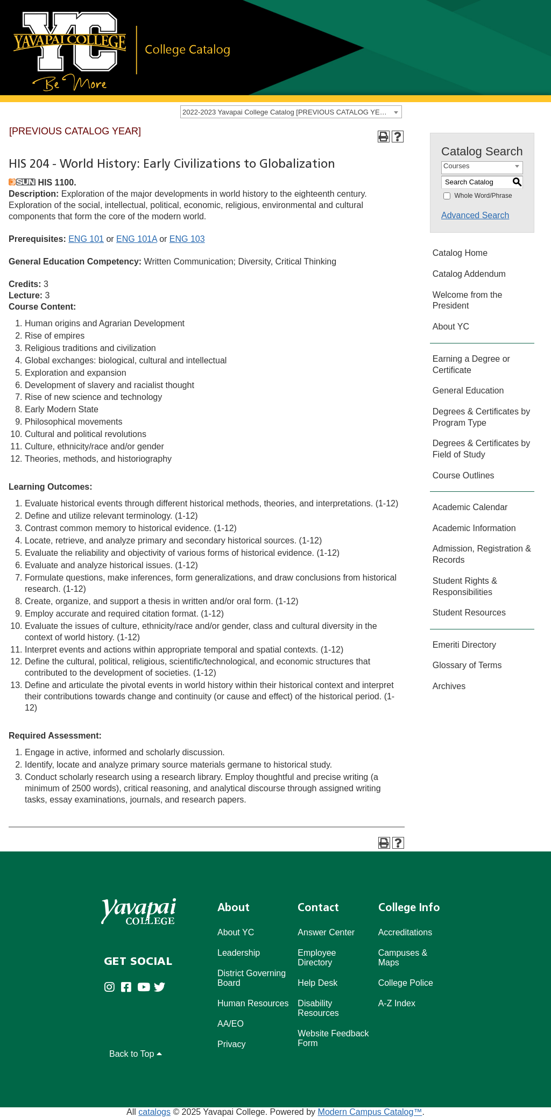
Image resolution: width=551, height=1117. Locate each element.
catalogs (154, 1111)
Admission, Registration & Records (482, 554)
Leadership (238, 952)
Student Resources (469, 612)
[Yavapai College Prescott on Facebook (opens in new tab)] (129, 987)
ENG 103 (187, 239)
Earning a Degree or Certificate (471, 364)
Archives (449, 686)
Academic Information (474, 528)
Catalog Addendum (469, 273)
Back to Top (135, 1053)
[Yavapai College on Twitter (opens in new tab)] (162, 987)
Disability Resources (318, 1008)
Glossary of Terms (467, 665)
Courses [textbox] (456, 166)
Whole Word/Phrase (483, 195)
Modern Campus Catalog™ (370, 1111)
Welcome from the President (468, 300)
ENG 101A (136, 239)
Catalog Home (460, 252)
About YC (451, 326)
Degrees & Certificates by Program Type (481, 417)
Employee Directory (317, 957)
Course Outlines (464, 475)
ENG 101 (86, 239)
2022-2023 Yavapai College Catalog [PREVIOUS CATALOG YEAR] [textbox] (286, 112)
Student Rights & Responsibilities (465, 586)
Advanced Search (475, 215)
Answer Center (326, 932)
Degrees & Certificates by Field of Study (481, 449)
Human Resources (253, 1003)
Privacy (231, 1044)
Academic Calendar (470, 507)
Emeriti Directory (464, 644)
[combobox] (291, 111)
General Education (468, 390)
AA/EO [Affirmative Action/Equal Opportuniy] (230, 1023)
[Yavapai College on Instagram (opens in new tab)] (112, 987)
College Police (405, 982)
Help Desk (317, 982)
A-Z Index (396, 1003)
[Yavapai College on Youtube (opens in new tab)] (145, 987)
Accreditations (405, 932)
